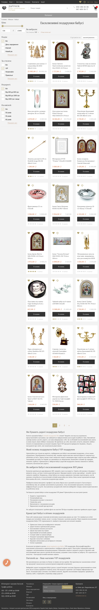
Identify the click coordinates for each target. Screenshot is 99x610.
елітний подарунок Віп (51, 436)
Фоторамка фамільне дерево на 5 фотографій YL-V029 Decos (61, 399)
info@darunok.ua (81, 595)
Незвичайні (10, 71)
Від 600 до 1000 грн (13, 95)
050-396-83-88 (81, 7)
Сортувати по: (75, 37)
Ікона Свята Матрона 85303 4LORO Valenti (60, 207)
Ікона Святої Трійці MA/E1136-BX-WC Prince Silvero (86, 303)
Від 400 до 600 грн (12, 92)
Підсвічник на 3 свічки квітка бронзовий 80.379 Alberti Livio (86, 351)
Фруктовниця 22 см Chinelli (35, 207)
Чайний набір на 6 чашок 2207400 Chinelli (61, 302)
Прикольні (9, 75)
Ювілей (8, 48)
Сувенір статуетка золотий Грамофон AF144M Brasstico (59, 351)
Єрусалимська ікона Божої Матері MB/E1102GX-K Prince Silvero (60, 113)
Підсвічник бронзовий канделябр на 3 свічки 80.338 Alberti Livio (85, 113)
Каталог (48, 15)
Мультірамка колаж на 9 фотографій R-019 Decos (86, 398)
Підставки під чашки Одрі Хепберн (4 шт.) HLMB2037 (35, 303)
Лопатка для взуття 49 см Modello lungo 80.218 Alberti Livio (37, 161)
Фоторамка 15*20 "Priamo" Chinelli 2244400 (61, 160)
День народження (12, 44)
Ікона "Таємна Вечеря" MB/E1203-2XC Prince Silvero (60, 256)
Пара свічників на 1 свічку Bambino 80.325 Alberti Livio (36, 351)
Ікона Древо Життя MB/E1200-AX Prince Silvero (35, 256)
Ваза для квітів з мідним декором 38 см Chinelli (36, 112)
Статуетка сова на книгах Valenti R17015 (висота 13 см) (86, 66)
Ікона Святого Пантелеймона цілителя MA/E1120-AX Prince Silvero (61, 66)
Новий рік (9, 51)
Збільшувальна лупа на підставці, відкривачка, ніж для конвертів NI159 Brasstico (86, 256)
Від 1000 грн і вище (12, 99)
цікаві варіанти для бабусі (55, 546)
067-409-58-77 (82, 9)
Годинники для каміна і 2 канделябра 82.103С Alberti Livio (37, 66)
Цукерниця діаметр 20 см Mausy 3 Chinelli (85, 207)
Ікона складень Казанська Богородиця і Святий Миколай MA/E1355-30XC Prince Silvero (86, 161)
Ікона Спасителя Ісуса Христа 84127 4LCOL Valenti (36, 399)
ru (88, 2)
